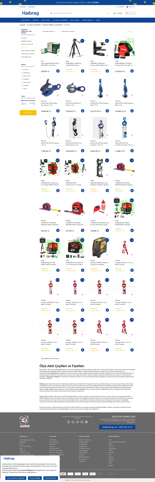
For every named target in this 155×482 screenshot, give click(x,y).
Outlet (98, 20)
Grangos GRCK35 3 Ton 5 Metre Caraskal (123, 303)
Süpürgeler (82, 461)
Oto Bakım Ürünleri (84, 448)
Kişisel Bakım (83, 459)
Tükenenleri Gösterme (67, 31)
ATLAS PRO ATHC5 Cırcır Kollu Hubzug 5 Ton (74, 144)
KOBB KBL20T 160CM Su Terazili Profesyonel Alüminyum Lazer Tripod (73, 64)
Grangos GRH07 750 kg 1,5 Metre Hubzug (99, 343)
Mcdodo (111, 452)
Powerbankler (83, 444)
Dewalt (25, 79)
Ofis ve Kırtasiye (54, 448)
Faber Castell (112, 448)
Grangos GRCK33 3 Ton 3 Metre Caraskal (98, 303)
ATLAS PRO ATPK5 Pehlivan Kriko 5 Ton (124, 104)
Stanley (111, 450)
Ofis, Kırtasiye (45, 20)
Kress (24, 69)
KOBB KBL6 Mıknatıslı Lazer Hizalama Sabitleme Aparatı (99, 184)
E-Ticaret (71, 480)
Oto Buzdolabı (83, 452)
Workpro (25, 73)
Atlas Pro (25, 76)
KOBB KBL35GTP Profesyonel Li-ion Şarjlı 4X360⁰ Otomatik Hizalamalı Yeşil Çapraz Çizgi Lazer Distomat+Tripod (75, 184)
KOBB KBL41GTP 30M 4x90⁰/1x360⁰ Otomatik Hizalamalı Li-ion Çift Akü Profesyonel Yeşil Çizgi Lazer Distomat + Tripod (50, 263)
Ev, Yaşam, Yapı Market (60, 20)
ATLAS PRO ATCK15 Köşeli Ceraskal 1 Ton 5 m (99, 144)
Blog (21, 448)
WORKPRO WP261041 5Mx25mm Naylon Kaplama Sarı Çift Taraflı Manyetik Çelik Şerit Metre (123, 184)
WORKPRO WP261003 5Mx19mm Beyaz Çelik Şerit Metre (74, 224)
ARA (104, 13)
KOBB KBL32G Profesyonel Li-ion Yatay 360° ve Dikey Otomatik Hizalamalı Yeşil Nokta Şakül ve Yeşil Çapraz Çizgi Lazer (75, 263)
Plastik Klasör (83, 446)
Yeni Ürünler (52, 440)
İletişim (22, 444)
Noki (110, 463)
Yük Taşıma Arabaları (85, 440)
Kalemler (81, 454)
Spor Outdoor (75, 20)
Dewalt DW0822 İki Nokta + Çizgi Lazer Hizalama (99, 263)
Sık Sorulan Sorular (25, 446)
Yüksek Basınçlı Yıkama (27, 53)
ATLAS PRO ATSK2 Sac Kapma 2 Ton (73, 104)
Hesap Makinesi (83, 450)
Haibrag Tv (23, 450)
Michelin (111, 457)
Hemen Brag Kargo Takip (27, 440)
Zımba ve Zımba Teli (27, 44)
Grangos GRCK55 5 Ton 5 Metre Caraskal (74, 343)
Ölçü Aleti (24, 47)
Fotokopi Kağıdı (83, 442)
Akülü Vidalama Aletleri (28, 50)
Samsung (111, 459)
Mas (110, 454)
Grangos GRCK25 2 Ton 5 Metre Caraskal (74, 303)
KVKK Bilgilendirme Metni (27, 454)
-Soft (67, 480)
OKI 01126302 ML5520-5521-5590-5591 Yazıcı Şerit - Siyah (50, 64)
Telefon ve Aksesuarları (56, 452)
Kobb (25, 85)
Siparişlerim (31, 6)
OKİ (24, 88)
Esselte (111, 465)
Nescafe (111, 446)
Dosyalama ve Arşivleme (56, 454)
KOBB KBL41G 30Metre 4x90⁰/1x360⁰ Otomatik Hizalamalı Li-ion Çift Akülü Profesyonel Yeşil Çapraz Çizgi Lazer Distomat (123, 224)
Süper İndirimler (88, 20)
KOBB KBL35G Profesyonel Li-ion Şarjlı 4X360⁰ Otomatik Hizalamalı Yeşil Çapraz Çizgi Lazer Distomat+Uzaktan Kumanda (50, 184)
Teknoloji (35, 20)
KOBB (42, 180)
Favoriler (120, 6)
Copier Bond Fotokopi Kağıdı (117, 442)
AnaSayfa (22, 6)
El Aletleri (24, 38)
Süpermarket (25, 20)
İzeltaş (110, 461)
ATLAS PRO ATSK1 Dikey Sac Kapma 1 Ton (49, 104)
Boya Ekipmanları (26, 57)
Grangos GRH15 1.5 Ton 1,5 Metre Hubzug (124, 263)
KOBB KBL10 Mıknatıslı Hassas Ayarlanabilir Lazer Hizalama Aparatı (99, 64)
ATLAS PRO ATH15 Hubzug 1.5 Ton (50, 144)
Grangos (25, 82)
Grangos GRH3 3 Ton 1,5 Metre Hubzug (123, 343)
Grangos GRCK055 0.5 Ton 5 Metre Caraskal (50, 303)
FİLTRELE (28, 113)
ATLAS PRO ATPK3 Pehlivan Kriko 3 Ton (99, 104)
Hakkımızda (23, 442)
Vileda (110, 444)
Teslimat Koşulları (25, 452)
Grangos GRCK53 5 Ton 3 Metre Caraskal (49, 343)
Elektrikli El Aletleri (26, 41)
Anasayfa (22, 25)
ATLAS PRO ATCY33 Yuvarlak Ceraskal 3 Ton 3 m (124, 144)
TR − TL (131, 7)
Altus (110, 440)
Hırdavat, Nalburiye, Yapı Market (52, 25)
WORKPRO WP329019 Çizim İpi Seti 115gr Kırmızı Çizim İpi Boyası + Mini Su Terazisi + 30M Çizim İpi (99, 224)
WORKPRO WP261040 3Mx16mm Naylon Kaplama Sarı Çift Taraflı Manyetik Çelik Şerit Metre (49, 224)
